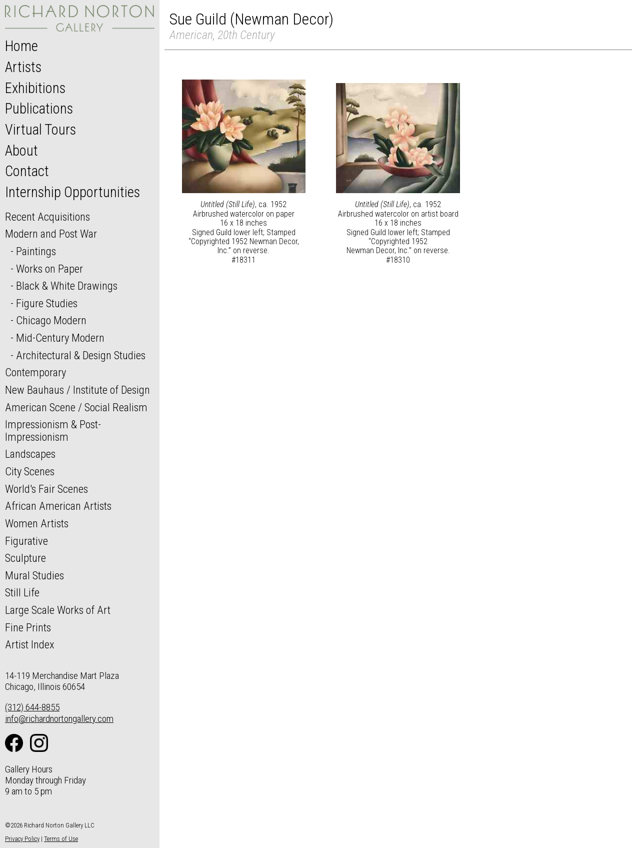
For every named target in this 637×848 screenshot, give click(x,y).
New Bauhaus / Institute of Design (77, 389)
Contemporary (35, 372)
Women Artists (36, 523)
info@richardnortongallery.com (59, 718)
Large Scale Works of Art (57, 609)
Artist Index (29, 644)
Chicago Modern (51, 320)
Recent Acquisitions (47, 216)
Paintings (36, 251)
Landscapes (30, 453)
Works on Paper (49, 268)
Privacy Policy (22, 838)
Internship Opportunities (72, 192)
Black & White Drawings (67, 285)
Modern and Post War (51, 233)
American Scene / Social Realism (76, 407)
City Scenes (29, 471)
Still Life (22, 592)
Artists (23, 67)
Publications (39, 108)
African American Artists (58, 505)
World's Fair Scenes (46, 488)
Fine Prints (28, 627)
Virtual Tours (40, 129)
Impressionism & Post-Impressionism (53, 430)
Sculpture (25, 557)
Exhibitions (35, 88)
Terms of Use (61, 838)
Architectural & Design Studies (81, 355)
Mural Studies (34, 575)
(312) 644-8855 (32, 707)
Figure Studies (47, 303)
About (21, 150)
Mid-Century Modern (60, 337)
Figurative (26, 540)
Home (21, 46)
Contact (27, 171)
